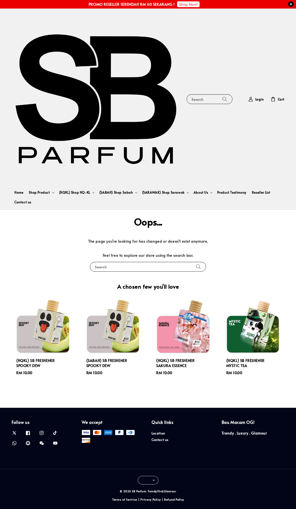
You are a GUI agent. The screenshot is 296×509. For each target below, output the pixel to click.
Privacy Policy (150, 499)
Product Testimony (231, 192)
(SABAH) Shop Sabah (116, 192)
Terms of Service (124, 499)
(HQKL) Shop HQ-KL (74, 192)
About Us (201, 192)
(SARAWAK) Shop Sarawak (163, 192)
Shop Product (39, 192)
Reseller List (261, 192)
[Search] (224, 99)
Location (158, 433)
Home (18, 192)
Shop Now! (188, 4)
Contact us (22, 202)
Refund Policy (174, 499)
